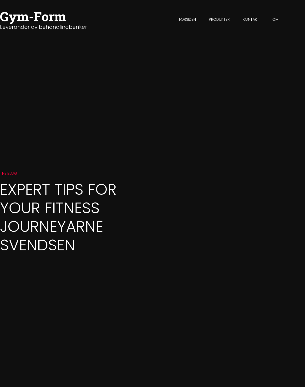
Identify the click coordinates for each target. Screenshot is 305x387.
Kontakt (251, 19)
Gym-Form (33, 16)
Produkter (219, 19)
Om (275, 19)
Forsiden (187, 19)
